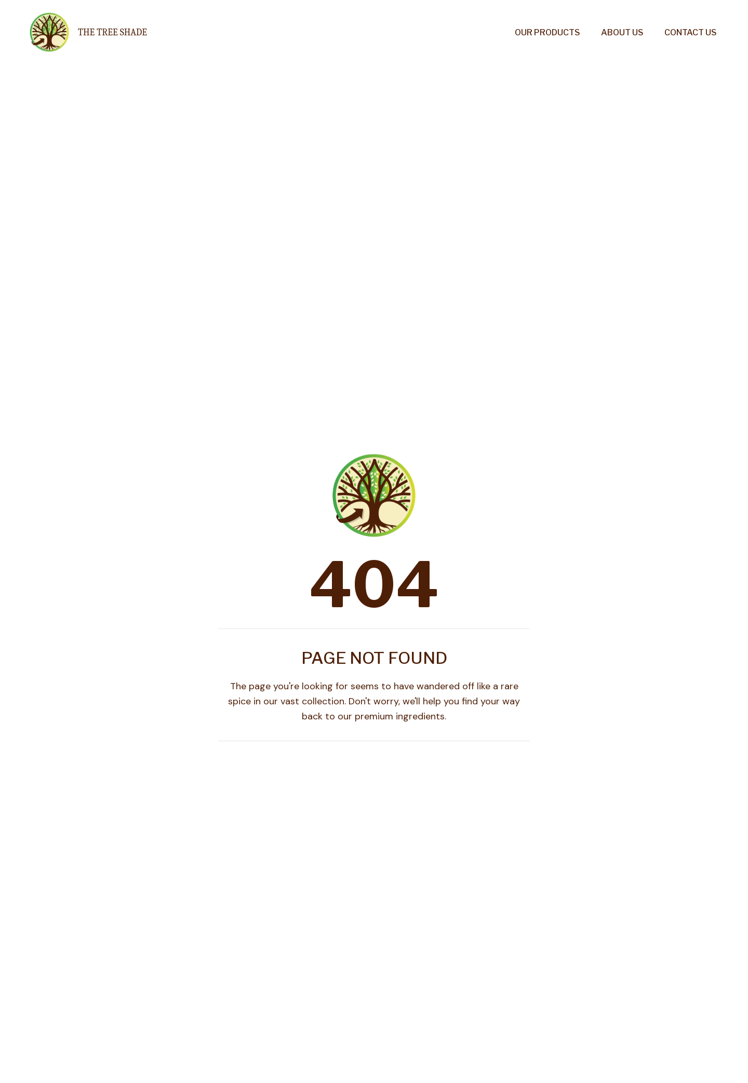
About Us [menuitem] (622, 32)
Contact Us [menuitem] (690, 32)
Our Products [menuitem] (547, 32)
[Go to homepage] (86, 32)
